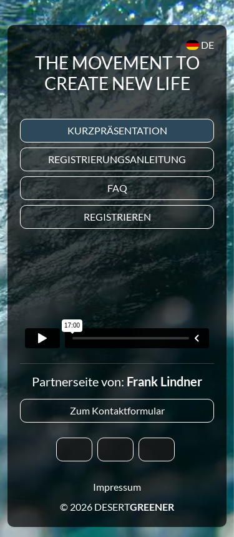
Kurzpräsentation (117, 130)
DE (200, 45)
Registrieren (117, 217)
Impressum (117, 487)
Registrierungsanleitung (117, 159)
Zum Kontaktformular (117, 410)
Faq (117, 188)
